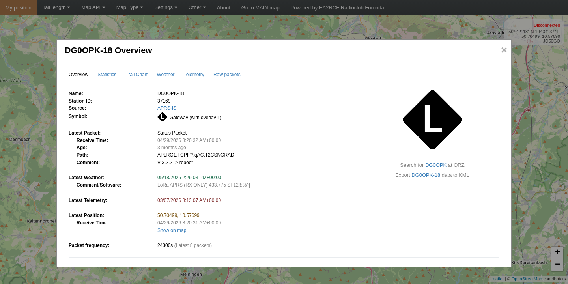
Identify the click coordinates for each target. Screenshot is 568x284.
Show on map (171, 230)
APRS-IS (166, 108)
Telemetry (194, 74)
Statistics (106, 74)
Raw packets (227, 74)
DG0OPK (436, 165)
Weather (165, 74)
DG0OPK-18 (425, 175)
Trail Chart (137, 74)
